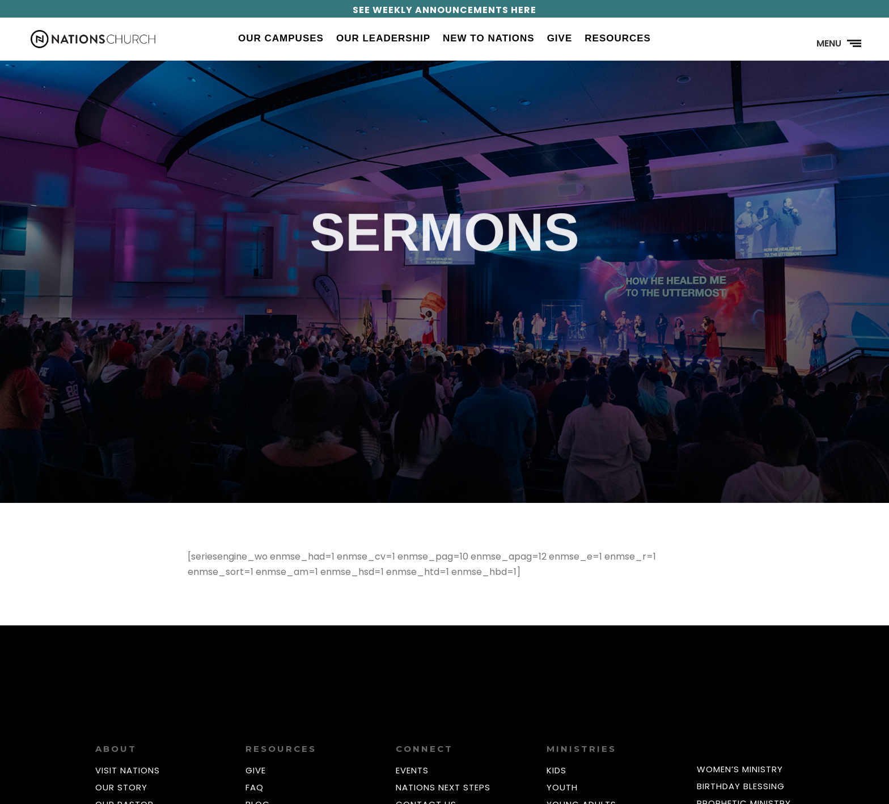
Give (560, 39)
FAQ (254, 787)
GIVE (255, 770)
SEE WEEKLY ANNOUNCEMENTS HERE (444, 9)
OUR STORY (121, 787)
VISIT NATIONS (127, 770)
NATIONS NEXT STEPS (443, 787)
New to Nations (489, 39)
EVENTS (412, 770)
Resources (618, 39)
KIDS (556, 770)
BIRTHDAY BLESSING (741, 786)
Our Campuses (281, 39)
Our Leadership (383, 39)
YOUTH (562, 787)
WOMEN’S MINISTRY (740, 769)
